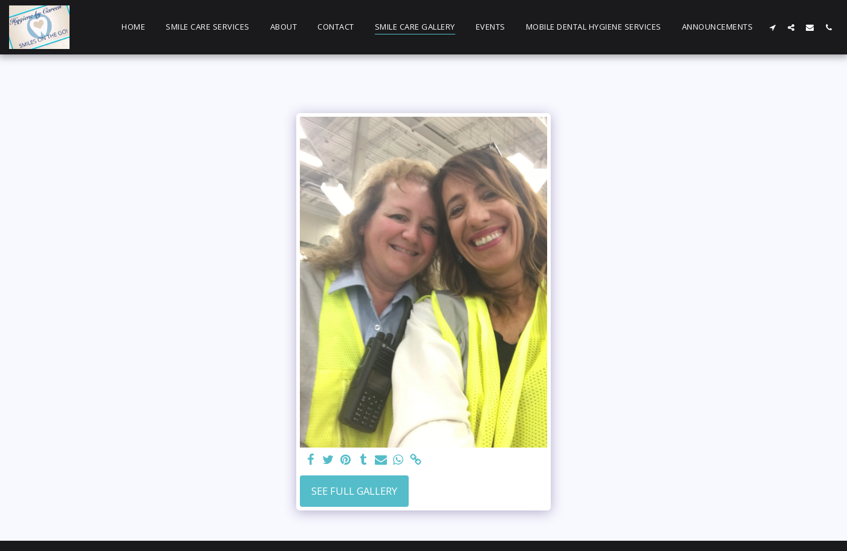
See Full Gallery (354, 491)
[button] (772, 27)
